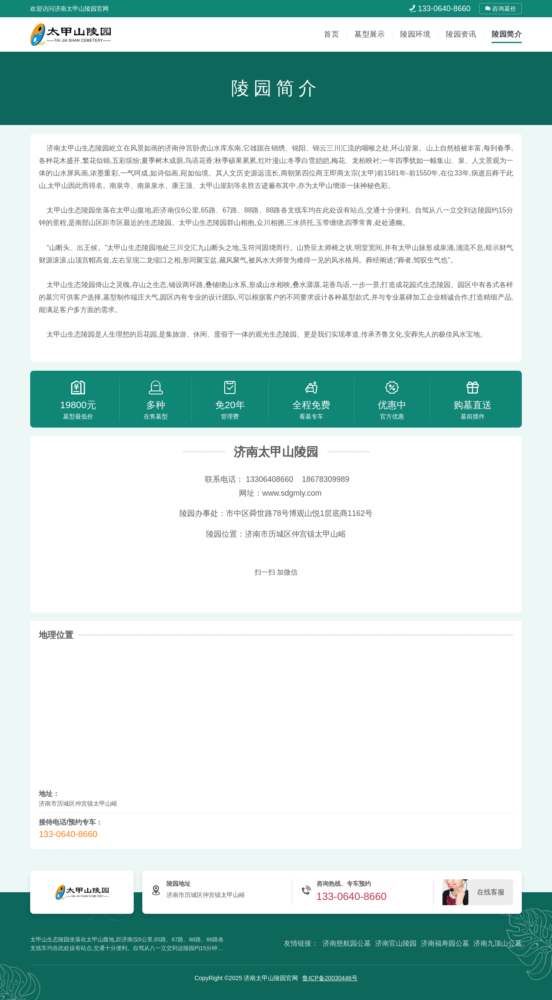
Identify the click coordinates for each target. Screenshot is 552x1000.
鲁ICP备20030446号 (330, 978)
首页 (331, 34)
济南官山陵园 (396, 943)
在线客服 (491, 892)
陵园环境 (415, 34)
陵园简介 (507, 34)
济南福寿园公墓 (445, 943)
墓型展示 (369, 34)
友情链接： (301, 943)
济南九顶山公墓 (498, 943)
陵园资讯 (461, 34)
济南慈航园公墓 (347, 943)
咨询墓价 (500, 8)
